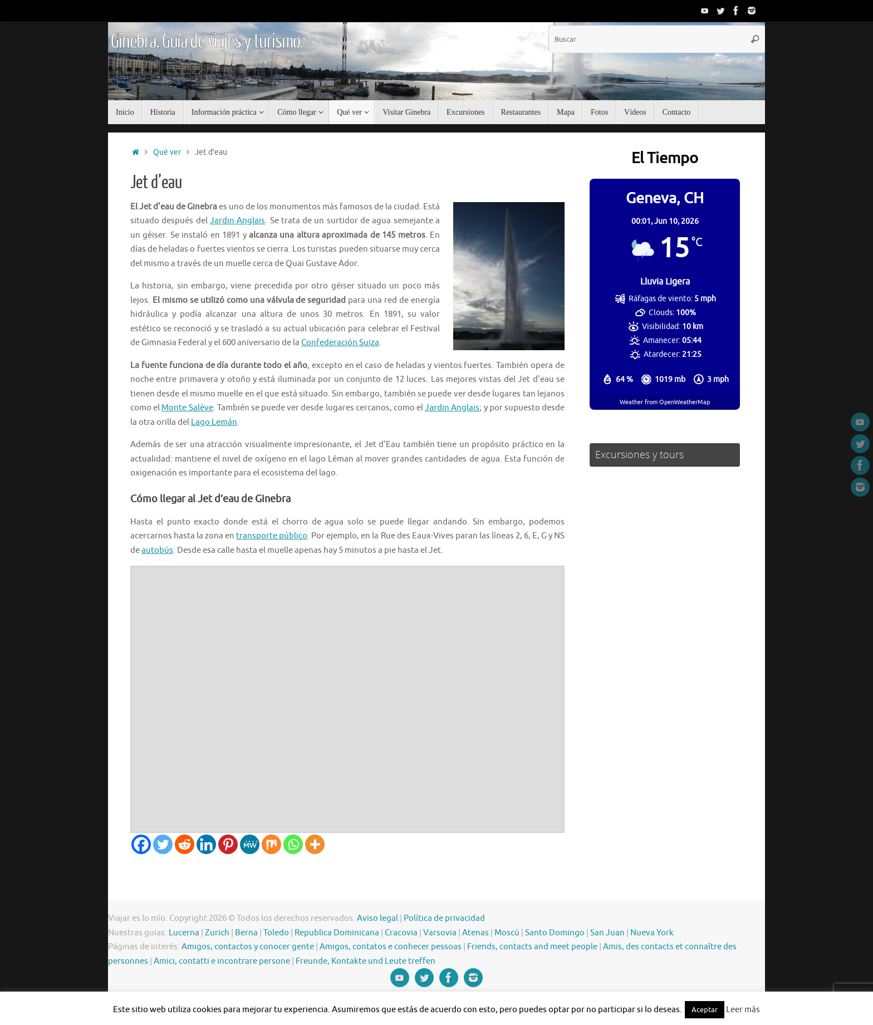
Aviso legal (377, 918)
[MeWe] (249, 844)
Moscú (506, 933)
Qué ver (167, 152)
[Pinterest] (228, 844)
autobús (157, 550)
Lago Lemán (214, 422)
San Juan (607, 933)
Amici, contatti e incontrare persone (222, 961)
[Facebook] (141, 844)
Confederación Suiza (340, 342)
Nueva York (652, 933)
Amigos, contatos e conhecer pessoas (391, 946)
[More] (315, 844)
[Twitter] (163, 844)
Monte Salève (187, 408)
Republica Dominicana (337, 933)
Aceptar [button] (704, 1009)
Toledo (276, 933)
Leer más (743, 1009)
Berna (246, 933)
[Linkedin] (206, 844)
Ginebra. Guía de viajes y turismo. (207, 42)
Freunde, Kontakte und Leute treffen (365, 961)
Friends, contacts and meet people (532, 946)
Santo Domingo (555, 933)
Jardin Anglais (237, 220)
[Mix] (271, 844)
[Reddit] (184, 844)
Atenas (475, 933)
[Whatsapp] (293, 844)
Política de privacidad (444, 918)
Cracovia (401, 933)
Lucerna (184, 933)
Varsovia (440, 933)
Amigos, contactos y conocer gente (248, 946)
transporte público (271, 536)
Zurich (217, 933)
